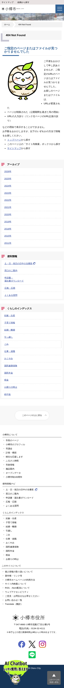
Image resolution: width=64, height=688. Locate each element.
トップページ (14, 139)
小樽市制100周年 (14, 477)
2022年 (7, 200)
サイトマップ (8, 2)
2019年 (7, 221)
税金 (6, 380)
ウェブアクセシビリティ (17, 592)
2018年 (7, 229)
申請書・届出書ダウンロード (20, 498)
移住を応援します (14, 457)
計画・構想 (11, 452)
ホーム (7, 25)
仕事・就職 (9, 351)
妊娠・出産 (9, 315)
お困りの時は (10, 387)
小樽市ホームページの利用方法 (20, 580)
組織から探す (23, 2)
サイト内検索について (15, 584)
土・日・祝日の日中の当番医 (19, 263)
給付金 (7, 394)
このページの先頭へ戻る (53, 681)
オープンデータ (13, 473)
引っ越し (8, 337)
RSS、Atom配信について (17, 588)
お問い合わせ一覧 (13, 600)
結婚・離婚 (9, 330)
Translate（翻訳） (14, 604)
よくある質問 (10, 295)
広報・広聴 (9, 288)
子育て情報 (9, 322)
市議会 (9, 448)
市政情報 (10, 465)
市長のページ (12, 440)
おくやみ (8, 358)
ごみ (6, 344)
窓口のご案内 (10, 270)
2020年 (7, 214)
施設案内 (10, 469)
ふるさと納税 (12, 460)
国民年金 (8, 373)
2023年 (7, 193)
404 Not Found (24, 25)
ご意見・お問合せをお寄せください (22, 596)
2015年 (7, 236)
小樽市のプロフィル (15, 444)
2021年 (7, 207)
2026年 (7, 171)
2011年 (7, 243)
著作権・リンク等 (13, 576)
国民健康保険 (10, 365)
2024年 (7, 186)
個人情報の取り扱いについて (19, 571)
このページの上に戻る (32, 415)
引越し (9, 530)
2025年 (7, 178)
